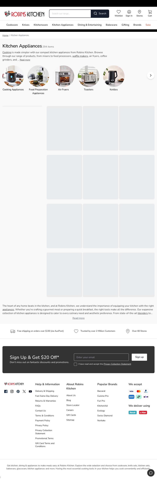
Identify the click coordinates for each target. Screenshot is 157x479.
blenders (143, 313)
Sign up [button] (139, 357)
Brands (137, 25)
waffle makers (80, 56)
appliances (8, 309)
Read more (25, 60)
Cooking (6, 52)
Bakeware (111, 25)
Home (5, 35)
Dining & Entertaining (89, 25)
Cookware (12, 25)
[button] (150, 75)
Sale (148, 25)
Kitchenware (41, 25)
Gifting (125, 25)
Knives (25, 25)
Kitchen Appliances (62, 25)
